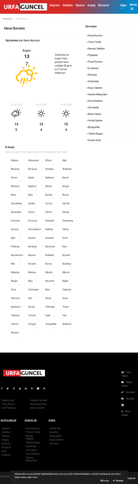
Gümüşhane (34, 229)
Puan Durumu (95, 61)
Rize (47, 289)
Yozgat (32, 324)
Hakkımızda (8, 400)
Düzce (31, 212)
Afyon (48, 160)
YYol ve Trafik (33, 432)
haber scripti (6, 479)
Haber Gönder (37, 407)
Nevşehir (49, 281)
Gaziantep (67, 220)
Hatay (65, 229)
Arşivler (128, 398)
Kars (64, 246)
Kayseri (32, 255)
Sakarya (66, 289)
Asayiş (91, 5)
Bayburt (32, 186)
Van (64, 315)
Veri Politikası (9, 407)
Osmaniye (33, 289)
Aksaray (15, 169)
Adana (14, 160)
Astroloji (92, 74)
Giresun (15, 229)
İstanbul (49, 237)
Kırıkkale (49, 255)
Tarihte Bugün (95, 133)
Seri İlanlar (93, 107)
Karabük (32, 246)
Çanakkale (16, 203)
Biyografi (6, 447)
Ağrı (64, 160)
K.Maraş (15, 246)
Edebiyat (6, 455)
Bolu (30, 194)
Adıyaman (33, 160)
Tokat (65, 306)
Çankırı (31, 203)
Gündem (67, 5)
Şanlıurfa (15, 306)
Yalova (14, 324)
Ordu (13, 289)
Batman (15, 186)
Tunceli (32, 315)
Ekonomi (103, 5)
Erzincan (15, 220)
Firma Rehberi (95, 101)
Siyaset (80, 5)
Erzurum (32, 220)
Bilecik (48, 186)
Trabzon (15, 315)
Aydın (31, 177)
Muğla (14, 281)
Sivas (65, 298)
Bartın (65, 177)
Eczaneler (93, 68)
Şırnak (31, 306)
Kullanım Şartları (38, 400)
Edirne (48, 212)
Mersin (66, 272)
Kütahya (66, 263)
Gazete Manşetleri (97, 94)
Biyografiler (93, 127)
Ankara (15, 332)
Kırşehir (66, 255)
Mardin (49, 272)
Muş (30, 281)
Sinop (48, 298)
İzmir (65, 237)
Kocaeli (32, 263)
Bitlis (13, 194)
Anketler (53, 432)
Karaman (50, 246)
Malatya (15, 272)
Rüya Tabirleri (94, 87)
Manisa (32, 272)
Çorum (49, 203)
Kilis (13, 263)
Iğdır (13, 237)
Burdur (49, 194)
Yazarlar (128, 392)
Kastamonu (17, 255)
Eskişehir (50, 220)
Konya (48, 263)
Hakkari (49, 229)
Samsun (15, 298)
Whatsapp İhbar (38, 404)
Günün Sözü (94, 140)
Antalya (49, 169)
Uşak (47, 315)
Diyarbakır (16, 212)
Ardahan (67, 169)
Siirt (30, 298)
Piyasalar (92, 55)
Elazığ (65, 212)
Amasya (32, 169)
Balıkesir (49, 177)
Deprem (55, 5)
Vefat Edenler (95, 120)
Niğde (65, 281)
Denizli (66, 203)
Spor (4, 451)
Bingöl (65, 186)
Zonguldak (50, 324)
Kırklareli (66, 324)
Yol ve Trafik (94, 42)
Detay (105, 480)
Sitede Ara (55, 428)
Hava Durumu (21, 18)
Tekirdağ (49, 306)
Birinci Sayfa (94, 114)
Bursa (65, 194)
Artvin (14, 177)
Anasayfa (7, 18)
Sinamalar (93, 81)
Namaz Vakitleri (96, 48)
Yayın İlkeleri (8, 404)
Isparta (32, 237)
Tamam (118, 480)
